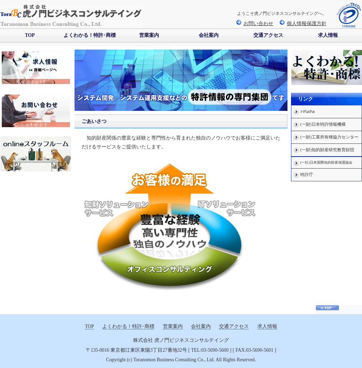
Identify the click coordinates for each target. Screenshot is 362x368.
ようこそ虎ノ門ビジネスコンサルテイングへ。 (282, 13)
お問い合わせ (254, 23)
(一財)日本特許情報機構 (323, 124)
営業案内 (149, 35)
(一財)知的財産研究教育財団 (327, 150)
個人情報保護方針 (303, 23)
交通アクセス (268, 35)
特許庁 (306, 174)
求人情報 (328, 35)
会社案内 (209, 35)
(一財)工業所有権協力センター (329, 137)
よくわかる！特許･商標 (90, 35)
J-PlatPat (307, 111)
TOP (30, 35)
